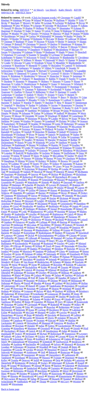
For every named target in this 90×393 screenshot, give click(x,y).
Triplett (78, 148)
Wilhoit (38, 246)
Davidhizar (6, 326)
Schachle (29, 185)
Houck (20, 142)
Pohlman (53, 193)
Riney (52, 241)
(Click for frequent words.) (44, 17)
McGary (75, 49)
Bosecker (50, 307)
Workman (46, 124)
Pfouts (26, 296)
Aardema (18, 344)
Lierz (60, 241)
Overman (40, 270)
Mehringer (69, 124)
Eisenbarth (75, 254)
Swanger (40, 320)
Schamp (36, 299)
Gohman (28, 52)
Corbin (17, 84)
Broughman (18, 118)
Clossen (73, 235)
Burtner (42, 193)
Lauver (81, 187)
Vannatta (58, 36)
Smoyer (34, 174)
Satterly (52, 134)
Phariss (17, 283)
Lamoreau (80, 360)
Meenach (68, 344)
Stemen (28, 246)
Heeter (85, 251)
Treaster (64, 267)
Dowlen (54, 272)
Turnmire (55, 368)
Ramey (19, 57)
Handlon (45, 256)
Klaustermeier (65, 376)
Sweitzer (26, 47)
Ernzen (66, 230)
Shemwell (22, 73)
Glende (67, 299)
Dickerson (54, 57)
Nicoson (40, 41)
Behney (4, 259)
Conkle (44, 65)
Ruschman (22, 278)
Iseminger (77, 76)
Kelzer (65, 206)
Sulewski (5, 352)
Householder (66, 209)
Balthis (52, 78)
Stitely (4, 341)
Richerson (77, 110)
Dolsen (50, 187)
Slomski (45, 182)
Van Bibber (45, 225)
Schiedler (5, 344)
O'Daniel (5, 320)
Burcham (15, 23)
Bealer (68, 108)
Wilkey (77, 304)
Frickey (41, 336)
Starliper (5, 296)
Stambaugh (68, 55)
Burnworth (65, 315)
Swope (4, 52)
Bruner (32, 145)
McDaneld (42, 203)
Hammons (24, 299)
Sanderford (32, 368)
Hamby (38, 102)
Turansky (19, 182)
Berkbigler (54, 206)
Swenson (5, 371)
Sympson (28, 291)
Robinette (37, 39)
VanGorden (39, 148)
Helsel (52, 336)
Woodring (64, 227)
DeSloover (36, 219)
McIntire (40, 140)
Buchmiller (31, 344)
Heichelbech (61, 177)
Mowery (27, 23)
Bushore (59, 291)
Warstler (52, 140)
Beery (63, 97)
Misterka (71, 241)
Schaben (34, 373)
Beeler (61, 41)
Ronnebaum (54, 100)
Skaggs (83, 41)
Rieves (80, 368)
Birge (13, 299)
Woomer (77, 381)
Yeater (54, 84)
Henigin (5, 355)
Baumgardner (7, 179)
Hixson (74, 47)
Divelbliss (22, 179)
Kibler (48, 86)
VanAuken (28, 259)
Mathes (83, 211)
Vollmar (56, 230)
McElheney (67, 174)
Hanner (71, 60)
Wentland (66, 288)
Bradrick (18, 209)
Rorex (13, 373)
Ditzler (60, 187)
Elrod (74, 270)
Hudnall (69, 373)
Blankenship (69, 57)
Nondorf (67, 379)
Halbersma (18, 368)
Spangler (36, 68)
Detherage (18, 225)
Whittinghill (45, 36)
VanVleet (5, 225)
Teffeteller (9, 238)
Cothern (37, 275)
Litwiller (32, 214)
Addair (39, 254)
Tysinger (57, 357)
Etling (16, 156)
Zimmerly (64, 185)
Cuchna (69, 238)
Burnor (49, 158)
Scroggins (77, 169)
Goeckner (42, 137)
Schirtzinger (47, 179)
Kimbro (27, 121)
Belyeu (39, 291)
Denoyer (26, 360)
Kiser (49, 63)
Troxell (65, 145)
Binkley (5, 39)
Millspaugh (76, 280)
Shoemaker (64, 28)
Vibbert (47, 68)
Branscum (65, 352)
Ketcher (8, 110)
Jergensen (47, 360)
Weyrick (15, 318)
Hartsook (31, 71)
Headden (66, 294)
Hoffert (17, 302)
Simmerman (81, 102)
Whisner (76, 267)
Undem (67, 339)
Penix (29, 339)
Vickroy (18, 333)
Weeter (66, 76)
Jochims (46, 153)
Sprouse (72, 211)
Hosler (15, 113)
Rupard (4, 86)
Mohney (45, 81)
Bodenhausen (45, 233)
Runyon (13, 108)
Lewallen (32, 256)
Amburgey (24, 68)
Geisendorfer (66, 203)
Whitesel (52, 270)
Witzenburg (33, 341)
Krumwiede (82, 302)
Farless (51, 326)
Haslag (17, 270)
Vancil (22, 36)
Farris (61, 94)
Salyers (57, 344)
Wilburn (27, 60)
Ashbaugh (45, 264)
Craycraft (21, 55)
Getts (29, 142)
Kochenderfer (21, 243)
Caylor (52, 142)
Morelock (27, 251)
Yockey (44, 363)
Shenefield (6, 363)
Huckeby (41, 185)
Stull (33, 381)
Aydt (76, 108)
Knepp (48, 283)
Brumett (34, 179)
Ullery (46, 163)
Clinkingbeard (17, 341)
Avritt (84, 108)
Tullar (64, 137)
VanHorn (62, 142)
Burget (25, 217)
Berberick (13, 217)
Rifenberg (67, 150)
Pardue (32, 105)
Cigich (70, 214)
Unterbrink (60, 68)
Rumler (54, 145)
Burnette (23, 379)
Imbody (8, 336)
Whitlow (16, 291)
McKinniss (18, 371)
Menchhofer (7, 137)
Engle (14, 190)
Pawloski (79, 262)
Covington (6, 65)
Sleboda (5, 78)
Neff (3, 217)
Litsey (59, 166)
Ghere (62, 251)
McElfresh (62, 25)
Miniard (82, 243)
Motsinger (18, 352)
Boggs (77, 352)
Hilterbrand (22, 195)
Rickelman (81, 174)
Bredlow (71, 323)
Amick (32, 331)
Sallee (37, 23)
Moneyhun (68, 368)
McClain (30, 312)
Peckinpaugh (61, 86)
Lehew (18, 336)
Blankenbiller (75, 63)
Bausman (56, 108)
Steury (71, 52)
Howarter (81, 344)
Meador (15, 33)
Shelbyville (74, 296)
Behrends (20, 310)
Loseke (65, 169)
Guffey (52, 312)
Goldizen (42, 97)
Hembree (59, 248)
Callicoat (72, 39)
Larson (85, 206)
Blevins (18, 28)
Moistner (57, 195)
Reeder (15, 39)
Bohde (74, 349)
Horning (61, 211)
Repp (29, 315)
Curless (32, 36)
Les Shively (51, 10)
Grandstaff (50, 121)
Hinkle (7, 60)
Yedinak (5, 230)
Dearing (79, 105)
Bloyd (19, 198)
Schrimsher (18, 339)
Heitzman (8, 304)
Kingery (37, 129)
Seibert (55, 163)
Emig (66, 110)
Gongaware (52, 294)
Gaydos (29, 349)
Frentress (73, 132)
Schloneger (18, 347)
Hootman (74, 86)
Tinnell (78, 288)
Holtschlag (6, 201)
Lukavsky (81, 264)
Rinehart (5, 20)
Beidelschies (43, 262)
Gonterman (6, 94)
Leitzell (83, 219)
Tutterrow (58, 323)
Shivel (66, 371)
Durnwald (50, 60)
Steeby (36, 163)
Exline (4, 312)
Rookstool (48, 243)
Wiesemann (17, 384)
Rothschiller (33, 153)
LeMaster (48, 113)
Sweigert (5, 150)
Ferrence (26, 129)
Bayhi (47, 365)
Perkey (84, 193)
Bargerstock (18, 150)
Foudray (16, 230)
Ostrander (29, 116)
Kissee (15, 78)
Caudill (77, 17)
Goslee (41, 116)
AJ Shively (38, 10)
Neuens (48, 219)
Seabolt (30, 94)
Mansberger (59, 217)
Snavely (43, 44)
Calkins (15, 259)
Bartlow (58, 365)
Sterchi (73, 312)
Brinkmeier (20, 363)
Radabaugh (20, 145)
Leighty (41, 201)
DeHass (40, 177)
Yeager (15, 129)
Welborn (40, 28)
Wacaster (44, 379)
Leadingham (7, 97)
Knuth (67, 328)
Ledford (67, 100)
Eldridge (39, 158)
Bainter (56, 153)
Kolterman (30, 169)
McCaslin (27, 318)
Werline (54, 169)
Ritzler (61, 39)
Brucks (24, 264)
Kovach (25, 126)
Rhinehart (77, 73)
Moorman (5, 84)
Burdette (8, 81)
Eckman (77, 28)
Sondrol (5, 251)
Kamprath (6, 241)
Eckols (54, 137)
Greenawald (49, 296)
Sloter (76, 294)
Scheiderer (16, 89)
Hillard (83, 39)
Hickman (64, 198)
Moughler (60, 63)
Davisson (17, 267)
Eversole (43, 150)
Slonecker (54, 76)
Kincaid (52, 320)
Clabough (43, 288)
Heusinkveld (28, 376)
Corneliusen (77, 116)
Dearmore (70, 357)
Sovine (54, 105)
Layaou (62, 336)
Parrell (27, 283)
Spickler (17, 140)
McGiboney (81, 150)
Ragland (44, 84)
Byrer (31, 134)
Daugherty (35, 49)
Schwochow (7, 71)
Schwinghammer (46, 235)
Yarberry (74, 278)
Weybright (6, 280)
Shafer (79, 36)
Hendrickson (30, 84)
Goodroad (82, 286)
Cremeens (38, 307)
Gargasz (81, 124)
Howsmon (34, 357)
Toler (27, 307)
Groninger (75, 137)
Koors (45, 174)
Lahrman (76, 310)
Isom (35, 108)
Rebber (74, 140)
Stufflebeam (69, 153)
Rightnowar (58, 214)
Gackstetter (6, 323)
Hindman (17, 20)
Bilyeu (65, 118)
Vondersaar (73, 251)
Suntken (8, 222)
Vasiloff (27, 132)
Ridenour (67, 31)
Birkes (26, 25)
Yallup (33, 379)
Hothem (5, 291)
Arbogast (26, 113)
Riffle (86, 33)
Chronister (78, 166)
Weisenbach (32, 323)
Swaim (4, 89)
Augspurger (29, 355)
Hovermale (77, 371)
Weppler (67, 304)
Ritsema (14, 376)
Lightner (5, 206)
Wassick (46, 357)
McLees (73, 318)
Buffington (6, 243)
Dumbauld (6, 333)
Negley (46, 217)
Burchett (49, 102)
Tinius (27, 275)
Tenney (4, 126)
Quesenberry (55, 355)
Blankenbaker (42, 230)
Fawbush (25, 108)
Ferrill (43, 57)
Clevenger (65, 17)
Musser (74, 193)
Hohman (29, 254)
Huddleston (6, 25)
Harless (53, 44)
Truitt (30, 41)
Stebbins (5, 121)
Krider (44, 267)
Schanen (57, 262)
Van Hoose (28, 262)
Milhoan (65, 272)
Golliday (61, 235)
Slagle (62, 52)
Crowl (16, 206)
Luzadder (81, 71)
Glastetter (38, 302)
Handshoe (81, 203)
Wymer (56, 328)
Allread (37, 365)
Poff (33, 278)
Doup (6, 267)
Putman (66, 256)
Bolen (28, 302)
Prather (44, 368)
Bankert (58, 233)
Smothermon (52, 331)
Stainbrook (64, 134)
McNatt (43, 333)
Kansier (79, 163)
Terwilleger (38, 126)
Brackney (47, 166)
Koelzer (8, 254)
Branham (51, 126)
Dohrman (5, 283)
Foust (59, 158)
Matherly (69, 71)
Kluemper (79, 259)
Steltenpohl (81, 65)
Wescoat (42, 76)
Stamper (36, 296)
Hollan (84, 283)
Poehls (78, 326)
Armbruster (32, 352)
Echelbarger (7, 57)
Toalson (16, 102)
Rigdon (29, 28)
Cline (25, 33)
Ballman (71, 23)
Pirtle (86, 254)
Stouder (72, 68)
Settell (64, 280)
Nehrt (61, 320)
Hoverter (5, 227)
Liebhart (59, 283)
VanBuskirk (22, 381)
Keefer (72, 78)
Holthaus (64, 270)
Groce (22, 286)
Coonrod (55, 150)
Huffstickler (16, 312)
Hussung (28, 230)
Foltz (81, 20)
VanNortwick (62, 341)
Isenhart (19, 94)
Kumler (32, 55)
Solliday (32, 150)
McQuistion (6, 310)
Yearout (26, 39)
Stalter (76, 134)
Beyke (4, 23)
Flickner (63, 121)
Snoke (48, 275)
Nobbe (17, 241)
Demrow (76, 227)
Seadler (31, 222)
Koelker (76, 145)
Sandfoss (41, 206)
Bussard (61, 179)
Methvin (5, 339)
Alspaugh (19, 110)
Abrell (80, 156)
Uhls (25, 219)
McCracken (9, 379)
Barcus (64, 47)
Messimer (72, 113)
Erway (57, 299)
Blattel (18, 275)
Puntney (37, 86)
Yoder (28, 31)
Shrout (4, 187)
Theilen (62, 296)
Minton (21, 161)
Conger (42, 286)
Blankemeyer (36, 211)
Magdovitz (73, 129)
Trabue (37, 113)
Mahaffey (5, 166)
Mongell (42, 312)
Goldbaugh (45, 344)
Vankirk (27, 171)
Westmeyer (21, 49)
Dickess (15, 47)
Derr (18, 25)
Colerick (28, 270)
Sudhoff (60, 113)
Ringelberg (19, 328)
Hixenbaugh (7, 134)
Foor (49, 177)
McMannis (83, 171)
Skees (36, 156)
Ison (67, 166)
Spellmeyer (65, 259)
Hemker (74, 331)
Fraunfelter (6, 349)
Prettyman (18, 288)
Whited (37, 20)
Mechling (20, 105)
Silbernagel (56, 363)
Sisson (4, 76)
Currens (34, 73)
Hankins (52, 132)
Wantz (44, 304)
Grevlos (63, 312)
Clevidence (83, 57)
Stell (43, 352)
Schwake (70, 363)
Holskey (42, 161)
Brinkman (15, 76)
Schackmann (7, 381)
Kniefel (4, 384)
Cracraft (75, 161)
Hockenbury (10, 331)
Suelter (70, 156)
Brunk (54, 203)
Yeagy (74, 118)
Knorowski (56, 373)
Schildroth (47, 341)
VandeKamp (55, 286)
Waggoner (32, 81)
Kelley (4, 360)
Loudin (73, 92)
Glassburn (70, 158)
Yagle (6, 177)
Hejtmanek (31, 333)
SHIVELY (24, 10)
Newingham (17, 187)
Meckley (74, 97)
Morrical (38, 171)
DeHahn (68, 360)
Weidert (58, 225)
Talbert (55, 256)
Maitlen (72, 320)
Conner (16, 121)
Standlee (62, 278)
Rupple (30, 371)
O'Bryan (17, 246)
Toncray (64, 349)
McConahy (82, 195)
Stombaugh (14, 171)
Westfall (45, 108)
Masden (37, 283)
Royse (82, 23)
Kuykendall (56, 89)
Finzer (4, 211)
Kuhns (68, 89)
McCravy (64, 381)
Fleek (14, 86)
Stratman (31, 347)
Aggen (75, 206)
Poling (78, 89)
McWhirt (29, 203)
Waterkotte (32, 182)
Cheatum (29, 89)
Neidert (47, 299)
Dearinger (9, 174)
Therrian (8, 248)
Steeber (81, 336)
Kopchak (36, 243)
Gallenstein (70, 355)
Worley (40, 94)
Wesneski (39, 318)
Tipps (6, 368)
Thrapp (42, 381)
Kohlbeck (40, 339)
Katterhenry (9, 124)
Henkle (7, 214)
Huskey (78, 339)
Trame (42, 278)
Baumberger (39, 78)
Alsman (14, 211)
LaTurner (59, 23)
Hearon (55, 288)
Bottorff (18, 44)
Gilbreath (32, 238)
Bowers (64, 161)
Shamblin (17, 193)
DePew (53, 47)
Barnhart (5, 140)
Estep (28, 20)
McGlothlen (72, 283)
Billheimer (41, 92)
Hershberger (10, 36)
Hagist (81, 357)
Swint (34, 264)
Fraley (17, 262)
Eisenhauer (20, 357)
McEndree (56, 65)
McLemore (77, 126)
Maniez (67, 262)
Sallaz (41, 326)
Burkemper (31, 198)
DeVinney (30, 336)
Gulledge (8, 49)
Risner (77, 81)
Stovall (54, 267)
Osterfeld (20, 137)
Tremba (14, 360)
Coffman (43, 222)
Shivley (66, 73)
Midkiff (64, 116)
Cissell (52, 227)
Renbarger (50, 52)
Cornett (82, 78)
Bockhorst (54, 310)
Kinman (78, 44)
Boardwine (20, 65)
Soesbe (74, 142)
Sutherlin (54, 371)
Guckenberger (64, 326)
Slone (56, 31)
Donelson (8, 55)
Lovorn (52, 185)
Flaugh (62, 78)
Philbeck (49, 129)
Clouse (4, 47)
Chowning (16, 52)
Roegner (83, 60)
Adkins (84, 25)
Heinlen (23, 373)
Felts (42, 100)
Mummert (32, 328)
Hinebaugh (22, 174)
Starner (41, 134)
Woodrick (80, 31)
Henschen (39, 132)
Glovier (53, 381)
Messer (18, 116)
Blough (70, 187)
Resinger (30, 280)
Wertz (83, 113)
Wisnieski (40, 142)
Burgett (70, 94)
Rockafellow (31, 267)
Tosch (48, 246)
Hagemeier (73, 179)
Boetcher (71, 248)
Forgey (51, 278)
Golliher (15, 163)
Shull (66, 33)
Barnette (5, 233)
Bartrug (63, 222)
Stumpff (5, 158)
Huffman (60, 20)
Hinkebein (6, 275)
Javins (18, 254)
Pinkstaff (23, 124)
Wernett (75, 198)
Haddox (34, 248)
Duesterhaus (7, 315)
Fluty (37, 166)
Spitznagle (51, 254)
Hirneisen (32, 118)
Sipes (81, 153)
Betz (59, 102)
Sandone (39, 251)
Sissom (29, 320)
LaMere (77, 315)
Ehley (7, 246)
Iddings (20, 97)
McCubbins (58, 156)
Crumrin (19, 323)
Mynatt (56, 110)
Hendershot (29, 76)
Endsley (31, 97)
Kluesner (63, 126)
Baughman (9, 161)
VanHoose (6, 302)
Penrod (28, 92)
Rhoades (33, 100)
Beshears (42, 209)
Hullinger (30, 209)
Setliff (36, 360)
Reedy (4, 299)
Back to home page (10, 389)
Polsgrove (20, 222)
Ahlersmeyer (82, 376)
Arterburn (5, 203)
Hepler (69, 36)
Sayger (83, 235)
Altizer (71, 171)
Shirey (84, 47)
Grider (27, 148)
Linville (78, 299)
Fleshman (20, 134)
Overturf (36, 217)
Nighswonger (7, 278)
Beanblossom (40, 47)
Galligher (43, 105)
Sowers (7, 116)
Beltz (83, 118)
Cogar (7, 288)
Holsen (53, 97)
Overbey (43, 272)
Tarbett (57, 275)
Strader (74, 201)
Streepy (27, 158)
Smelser (8, 256)
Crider (16, 177)
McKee (54, 174)
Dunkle (78, 100)
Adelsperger (9, 286)
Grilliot (32, 190)
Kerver (4, 163)
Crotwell (55, 73)
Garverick (20, 256)
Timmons (8, 195)
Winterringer (24, 294)
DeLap (4, 148)
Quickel (16, 233)
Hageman (5, 31)
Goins (57, 124)
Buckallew (79, 190)
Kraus (31, 310)
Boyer (64, 193)
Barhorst (19, 280)
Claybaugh (32, 304)
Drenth (76, 328)
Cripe (84, 97)
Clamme (20, 235)
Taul (3, 171)
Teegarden (20, 100)
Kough (17, 166)
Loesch (40, 376)
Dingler (4, 113)
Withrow (5, 193)
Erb (40, 331)
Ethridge (52, 201)
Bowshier (57, 264)
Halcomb (44, 214)
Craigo (74, 177)
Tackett (74, 25)
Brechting (42, 371)
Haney (22, 331)
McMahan (16, 148)
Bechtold (59, 219)
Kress (71, 336)
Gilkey (73, 121)
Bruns (39, 52)
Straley (4, 190)
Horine (53, 198)
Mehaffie (39, 315)
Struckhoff (83, 233)
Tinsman (8, 41)
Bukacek (53, 352)
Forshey (60, 129)
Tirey (60, 302)
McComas (31, 225)
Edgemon (69, 365)
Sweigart (31, 272)
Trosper (51, 94)
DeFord (4, 129)
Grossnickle (55, 71)
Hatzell (31, 286)
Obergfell (5, 272)
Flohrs (45, 373)
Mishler (72, 20)
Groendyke (6, 182)
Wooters (51, 376)
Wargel (49, 171)
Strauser (84, 121)
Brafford (48, 49)
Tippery (21, 238)
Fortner (15, 251)
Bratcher (48, 20)
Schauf (13, 365)
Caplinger (30, 193)
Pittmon (50, 302)
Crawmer (5, 156)
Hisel (51, 92)
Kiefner (42, 227)
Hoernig (18, 203)
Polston (45, 33)
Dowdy (40, 349)
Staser (58, 246)
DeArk (31, 235)
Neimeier (73, 217)
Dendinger (46, 248)
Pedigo (40, 187)
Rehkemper (64, 307)
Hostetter (20, 81)
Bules (74, 347)
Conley (71, 243)
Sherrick (57, 33)
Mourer (38, 60)
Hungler (31, 326)
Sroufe (7, 209)
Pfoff (85, 328)
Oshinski (69, 195)
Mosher (27, 166)
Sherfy (61, 60)
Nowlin (4, 264)
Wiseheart (52, 116)
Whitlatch (78, 84)
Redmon (82, 158)
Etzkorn (69, 225)
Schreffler (16, 169)
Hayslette (51, 315)
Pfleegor (78, 230)
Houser (53, 190)
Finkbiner (45, 110)
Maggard (46, 323)
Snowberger (9, 68)
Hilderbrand (29, 241)
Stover (65, 310)
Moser (80, 214)
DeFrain (80, 275)
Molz (49, 291)
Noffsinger (6, 145)
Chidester (8, 198)
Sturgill (7, 28)
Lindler (54, 118)
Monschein (78, 256)
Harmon (63, 140)
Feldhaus (43, 145)
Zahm (64, 331)
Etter (23, 190)
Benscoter (72, 219)
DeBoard (51, 251)
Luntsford (5, 270)
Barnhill (8, 100)
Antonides (67, 163)
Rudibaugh (6, 307)
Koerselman (29, 233)
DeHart (4, 33)
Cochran (42, 310)
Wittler (63, 254)
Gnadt (43, 198)
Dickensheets (7, 142)
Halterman (9, 294)
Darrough (67, 182)
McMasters (25, 365)
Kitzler (51, 41)
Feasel (44, 73)
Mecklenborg (61, 49)
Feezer (31, 161)
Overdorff (45, 328)
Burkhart (20, 41)
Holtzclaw (25, 86)
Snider (16, 296)
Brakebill (54, 304)
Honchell (82, 52)
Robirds (69, 264)
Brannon (76, 185)
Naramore (45, 238)
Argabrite (40, 259)
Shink (53, 222)
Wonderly (5, 262)
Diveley (35, 33)
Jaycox (82, 248)
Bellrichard (55, 333)
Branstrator (66, 105)
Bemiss (4, 169)
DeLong (18, 63)
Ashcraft (16, 158)
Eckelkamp (38, 294)
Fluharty (26, 78)
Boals (3, 365)
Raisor (18, 201)
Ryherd (15, 126)
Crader (7, 63)
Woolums (75, 222)
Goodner (5, 347)
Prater (54, 347)
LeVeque (55, 55)
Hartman (62, 92)
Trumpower (70, 333)
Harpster (57, 81)
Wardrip (27, 102)
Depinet (54, 280)
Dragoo (29, 187)
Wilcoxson (31, 57)
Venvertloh (18, 227)
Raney (32, 137)
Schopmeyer (54, 339)
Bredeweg (76, 341)
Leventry (83, 333)
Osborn (69, 302)
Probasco (42, 280)
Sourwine (70, 233)
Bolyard (43, 71)
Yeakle (4, 318)
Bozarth (56, 379)
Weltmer (31, 227)
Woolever (5, 219)
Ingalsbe (80, 238)
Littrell (26, 163)
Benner (80, 373)
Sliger (4, 376)
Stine (3, 108)
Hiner (3, 373)
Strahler (35, 124)
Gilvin (48, 31)
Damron (43, 190)
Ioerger (42, 355)
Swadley (28, 140)
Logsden (8, 153)
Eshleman (18, 272)
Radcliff (19, 153)
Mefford (78, 379)
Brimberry (84, 291)
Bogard (68, 102)
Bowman (19, 326)
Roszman (31, 288)
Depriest (60, 171)
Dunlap (19, 71)
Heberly (80, 209)
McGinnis (9, 73)
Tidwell (26, 156)
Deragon (64, 201)
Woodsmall (53, 148)
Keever (19, 315)
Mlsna (17, 60)
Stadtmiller (19, 214)
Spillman (5, 118)
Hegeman (42, 169)
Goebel (20, 304)
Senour (42, 241)
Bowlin (44, 118)
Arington (61, 318)
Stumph (64, 347)
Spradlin (44, 55)
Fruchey (60, 243)
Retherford (28, 177)
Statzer (38, 31)
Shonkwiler (27, 206)
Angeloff (8, 105)
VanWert (68, 275)
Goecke (18, 349)
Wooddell (43, 347)
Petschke (82, 246)
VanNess (80, 182)
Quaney (38, 121)
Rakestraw (42, 89)
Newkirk (80, 225)
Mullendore (83, 365)
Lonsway (8, 235)
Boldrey (53, 161)
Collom (50, 211)
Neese (15, 264)
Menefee (16, 355)
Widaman (67, 148)
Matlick (56, 182)
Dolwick (33, 363)
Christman (31, 44)
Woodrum (39, 63)
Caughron (17, 320)
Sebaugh (53, 259)
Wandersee (66, 44)
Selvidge (49, 25)
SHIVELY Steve (23, 12)
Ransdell (5, 132)
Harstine (5, 102)
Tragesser (5, 92)
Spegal (53, 209)
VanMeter (32, 110)
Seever (34, 195)
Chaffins (18, 92)
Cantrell (68, 65)
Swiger (76, 307)
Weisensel (52, 349)
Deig (58, 360)
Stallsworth (21, 248)
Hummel (58, 238)
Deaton (76, 33)
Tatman (7, 44)
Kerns (16, 219)
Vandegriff (6, 357)
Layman (47, 23)
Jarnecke (72, 41)
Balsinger (16, 185)
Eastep (67, 81)
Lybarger (37, 25)
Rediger (5, 185)
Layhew (17, 132)
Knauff (81, 363)
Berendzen (69, 286)
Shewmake (69, 246)
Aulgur (45, 156)
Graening (5, 328)
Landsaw (77, 272)
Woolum (18, 31)
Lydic (24, 211)
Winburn (45, 195)
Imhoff (62, 132)
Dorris (51, 318)
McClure (52, 28)
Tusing (18, 307)
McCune (50, 39)
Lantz (28, 63)
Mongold (33, 65)
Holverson (66, 84)
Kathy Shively (65, 10)
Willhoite (71, 291)
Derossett (29, 201)
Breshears (65, 190)
